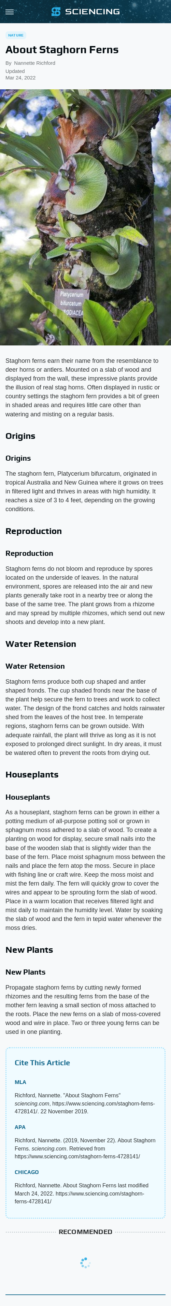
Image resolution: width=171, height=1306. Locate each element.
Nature (16, 35)
